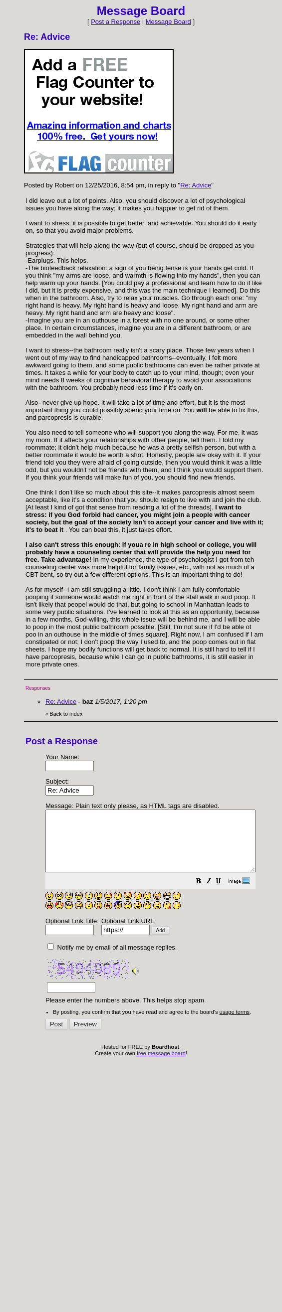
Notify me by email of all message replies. (112, 959)
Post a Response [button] (115, 21)
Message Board (168, 21)
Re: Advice (195, 185)
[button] (224, 894)
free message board (161, 1065)
